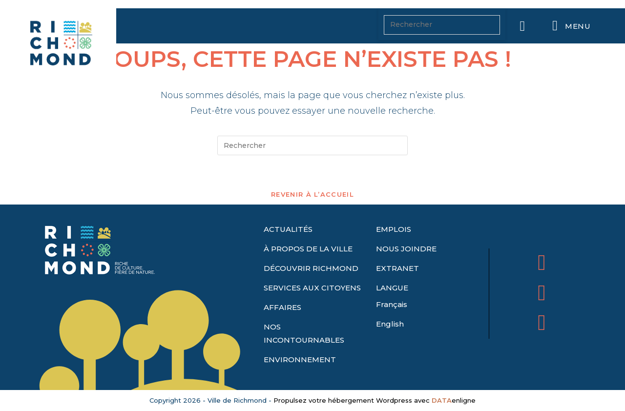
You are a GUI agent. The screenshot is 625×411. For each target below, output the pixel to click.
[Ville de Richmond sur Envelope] (541, 322)
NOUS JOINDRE (406, 248)
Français (391, 304)
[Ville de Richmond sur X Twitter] (541, 293)
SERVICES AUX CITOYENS (312, 287)
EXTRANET (397, 268)
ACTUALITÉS (288, 229)
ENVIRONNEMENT (300, 359)
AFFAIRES (282, 307)
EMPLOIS (393, 229)
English (390, 324)
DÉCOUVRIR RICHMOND (311, 268)
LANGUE (392, 287)
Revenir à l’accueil (312, 194)
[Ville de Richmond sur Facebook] (541, 262)
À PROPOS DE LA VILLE (308, 248)
